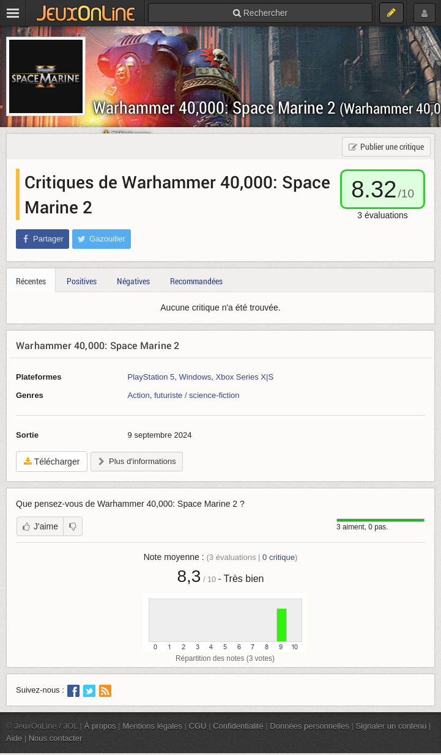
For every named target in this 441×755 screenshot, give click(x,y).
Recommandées (196, 281)
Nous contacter (56, 738)
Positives (82, 281)
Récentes (31, 281)
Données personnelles (309, 726)
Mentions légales (152, 726)
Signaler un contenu (390, 726)
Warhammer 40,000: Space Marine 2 (97, 345)
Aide (14, 738)
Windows (195, 376)
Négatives (133, 281)
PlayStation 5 (151, 376)
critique (278, 557)
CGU (198, 726)
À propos (100, 726)
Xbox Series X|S (245, 376)
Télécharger (52, 461)
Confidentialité (238, 726)
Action (139, 395)
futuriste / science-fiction (197, 395)
